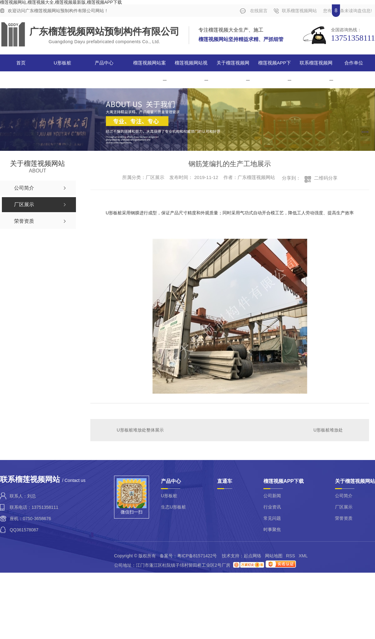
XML (303, 555)
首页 (21, 62)
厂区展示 (343, 506)
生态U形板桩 (173, 506)
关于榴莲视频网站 (233, 71)
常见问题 (272, 518)
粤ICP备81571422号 (197, 555)
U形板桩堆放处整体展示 (140, 429)
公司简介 (343, 495)
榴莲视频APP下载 (274, 71)
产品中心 (104, 62)
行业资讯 (272, 506)
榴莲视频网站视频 (191, 71)
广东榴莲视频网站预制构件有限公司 (104, 31)
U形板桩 (62, 62)
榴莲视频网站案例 (149, 71)
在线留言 (254, 10)
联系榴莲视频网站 (295, 10)
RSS (290, 555)
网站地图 (273, 555)
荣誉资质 (343, 518)
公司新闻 (272, 495)
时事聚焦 (272, 529)
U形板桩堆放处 (328, 429)
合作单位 (353, 62)
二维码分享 (326, 178)
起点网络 (252, 555)
